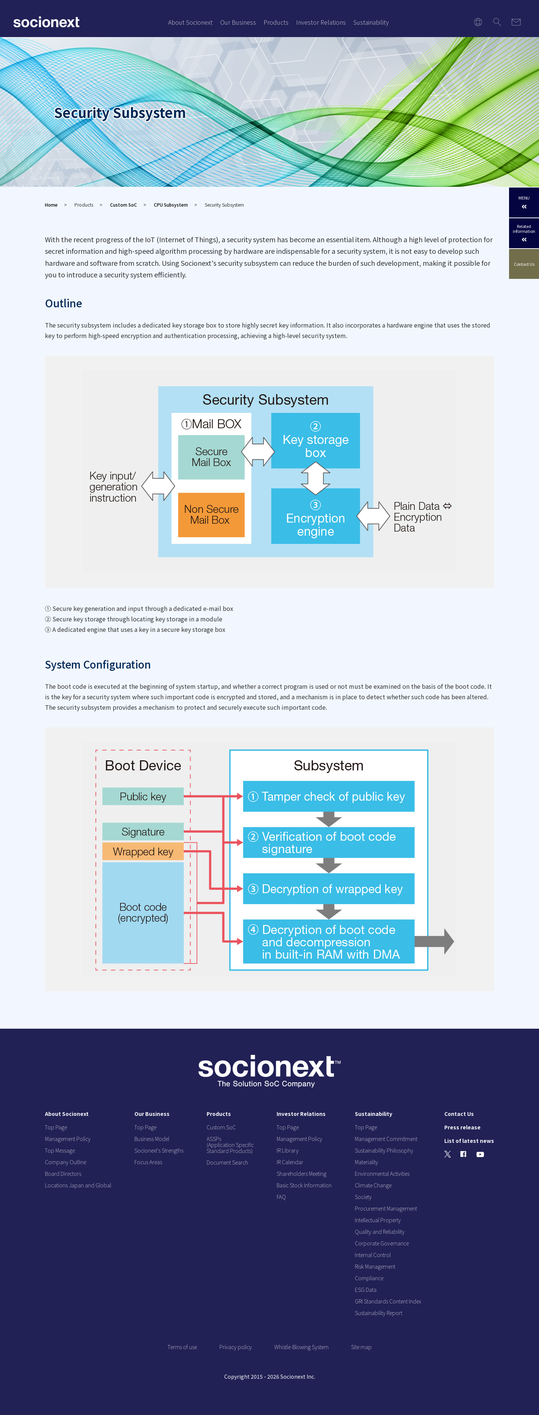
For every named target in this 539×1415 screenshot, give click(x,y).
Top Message (60, 1150)
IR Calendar (290, 1162)
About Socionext (190, 22)
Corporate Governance (382, 1243)
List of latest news (469, 1140)
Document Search (227, 1162)
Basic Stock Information (304, 1185)
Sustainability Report (378, 1313)
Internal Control (373, 1255)
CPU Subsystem (171, 204)
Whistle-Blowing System (301, 1347)
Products (276, 22)
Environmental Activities (382, 1173)
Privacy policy (235, 1347)
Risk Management (375, 1266)
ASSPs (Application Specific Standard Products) (230, 1144)
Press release (462, 1127)
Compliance (369, 1278)
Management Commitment (386, 1138)
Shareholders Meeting (301, 1173)
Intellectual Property (378, 1220)
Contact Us (524, 264)
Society (363, 1197)
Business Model (151, 1138)
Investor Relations (321, 22)
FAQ (281, 1197)
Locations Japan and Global (78, 1185)
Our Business (238, 22)
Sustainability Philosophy (384, 1150)
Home (51, 204)
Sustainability (371, 22)
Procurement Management (386, 1208)
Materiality (366, 1162)
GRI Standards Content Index (388, 1301)
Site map (361, 1347)
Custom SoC (123, 204)
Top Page (56, 1127)
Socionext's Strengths (158, 1150)
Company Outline (65, 1162)
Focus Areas (148, 1162)
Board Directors (63, 1173)
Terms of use (182, 1347)
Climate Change (373, 1185)
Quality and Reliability (380, 1231)
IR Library (288, 1150)
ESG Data (366, 1289)
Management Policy (68, 1138)
